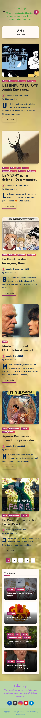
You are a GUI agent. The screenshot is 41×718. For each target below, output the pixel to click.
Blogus (33, 712)
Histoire (12, 81)
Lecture (21, 81)
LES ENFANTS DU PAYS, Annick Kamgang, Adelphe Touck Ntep (20, 89)
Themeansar (20, 715)
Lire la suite (9, 119)
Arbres (6, 168)
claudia (7, 95)
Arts (5, 81)
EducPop (20, 8)
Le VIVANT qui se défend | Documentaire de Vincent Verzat (19, 179)
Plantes (22, 171)
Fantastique (14, 429)
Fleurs (25, 168)
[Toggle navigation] (4, 12)
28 (26, 560)
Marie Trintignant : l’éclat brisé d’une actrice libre (20, 350)
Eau (18, 168)
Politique (31, 81)
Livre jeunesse (9, 432)
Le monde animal (9, 171)
